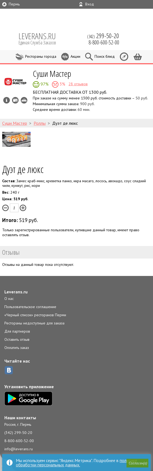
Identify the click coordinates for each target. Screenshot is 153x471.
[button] (137, 464)
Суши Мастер (52, 73)
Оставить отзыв (17, 339)
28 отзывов (78, 83)
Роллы (40, 123)
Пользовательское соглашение (30, 306)
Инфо (6, 100)
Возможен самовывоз (24, 100)
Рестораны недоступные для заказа (34, 323)
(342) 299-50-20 (18, 432)
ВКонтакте (8, 370)
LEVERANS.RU (41, 38)
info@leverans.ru (18, 448)
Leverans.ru (16, 291)
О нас (9, 298)
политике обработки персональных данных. (76, 462)
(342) (103, 36)
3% (61, 84)
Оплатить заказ (16, 347)
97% (44, 84)
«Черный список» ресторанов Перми (35, 314)
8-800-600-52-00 (19, 440)
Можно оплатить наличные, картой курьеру (15, 100)
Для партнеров (17, 331)
